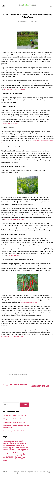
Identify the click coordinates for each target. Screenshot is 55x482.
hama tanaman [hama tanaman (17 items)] (22, 450)
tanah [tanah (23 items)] (4, 460)
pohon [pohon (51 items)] (9, 456)
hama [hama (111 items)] (17, 450)
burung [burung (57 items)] (19, 446)
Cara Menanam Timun (14, 256)
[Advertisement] (27, 355)
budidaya (11, 375)
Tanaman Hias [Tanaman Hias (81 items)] (20, 460)
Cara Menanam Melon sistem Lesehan (16, 220)
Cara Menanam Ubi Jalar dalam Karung (16, 90)
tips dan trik (25, 375)
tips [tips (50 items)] (8, 462)
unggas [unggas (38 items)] (5, 463)
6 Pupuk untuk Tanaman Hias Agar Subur (15, 418)
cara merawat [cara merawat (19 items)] (5, 450)
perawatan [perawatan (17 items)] (5, 456)
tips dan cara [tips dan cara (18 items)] (12, 462)
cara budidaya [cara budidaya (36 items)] (11, 448)
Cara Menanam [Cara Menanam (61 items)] (20, 448)
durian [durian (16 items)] (13, 450)
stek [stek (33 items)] (27, 458)
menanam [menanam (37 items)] (18, 453)
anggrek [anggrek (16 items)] (4, 444)
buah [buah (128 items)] (21, 444)
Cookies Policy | (18, 476)
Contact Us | (31, 474)
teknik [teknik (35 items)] (4, 462)
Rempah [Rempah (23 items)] (13, 458)
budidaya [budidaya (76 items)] (6, 446)
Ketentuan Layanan (29, 476)
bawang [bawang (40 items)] (8, 444)
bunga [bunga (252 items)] (13, 446)
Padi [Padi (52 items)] (23, 454)
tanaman (20, 375)
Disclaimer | (24, 474)
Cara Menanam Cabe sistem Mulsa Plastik (14, 337)
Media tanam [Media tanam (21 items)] (12, 453)
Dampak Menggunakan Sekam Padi (13, 434)
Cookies (37, 476)
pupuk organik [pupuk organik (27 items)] (22, 456)
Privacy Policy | (39, 474)
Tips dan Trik (17, 11)
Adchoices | (17, 474)
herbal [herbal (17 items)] (27, 450)
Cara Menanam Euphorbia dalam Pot (14, 425)
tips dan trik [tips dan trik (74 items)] (19, 462)
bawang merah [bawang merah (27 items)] (14, 444)
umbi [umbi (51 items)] (25, 462)
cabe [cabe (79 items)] (24, 446)
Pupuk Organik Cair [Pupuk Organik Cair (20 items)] (7, 458)
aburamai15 (24, 22)
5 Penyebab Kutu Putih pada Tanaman (14, 422)
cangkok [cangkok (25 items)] (5, 448)
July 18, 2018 (34, 22)
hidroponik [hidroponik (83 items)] (12, 452)
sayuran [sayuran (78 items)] (22, 458)
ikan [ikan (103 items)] (18, 452)
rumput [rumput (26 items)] (17, 458)
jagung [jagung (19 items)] (22, 452)
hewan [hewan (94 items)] (5, 452)
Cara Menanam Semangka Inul (30, 303)
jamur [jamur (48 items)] (26, 452)
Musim (15, 375)
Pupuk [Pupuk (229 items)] (15, 456)
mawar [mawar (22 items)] (7, 453)
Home (14, 11)
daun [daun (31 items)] (10, 450)
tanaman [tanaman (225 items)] (10, 460)
